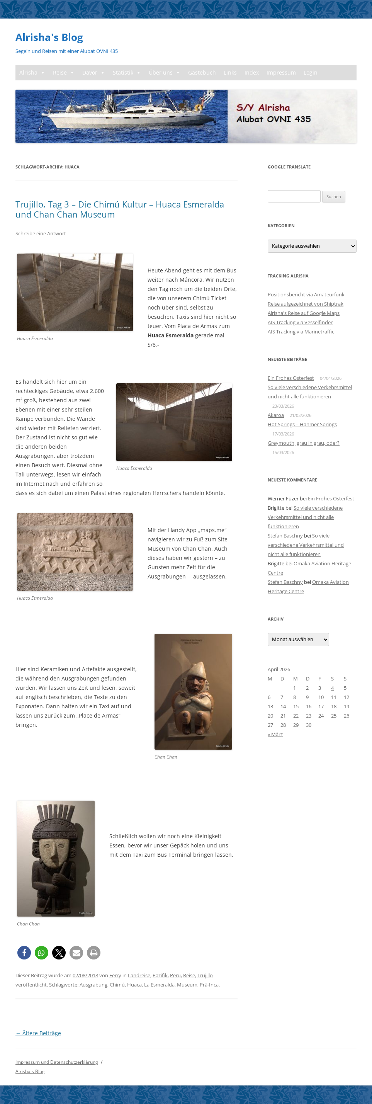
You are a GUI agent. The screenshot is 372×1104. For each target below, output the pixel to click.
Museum (187, 984)
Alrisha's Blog (49, 37)
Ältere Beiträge (38, 1033)
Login (311, 72)
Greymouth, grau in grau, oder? (304, 442)
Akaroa (276, 415)
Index (252, 72)
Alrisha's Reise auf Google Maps (304, 313)
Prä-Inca (209, 984)
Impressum (281, 72)
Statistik (127, 72)
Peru (175, 975)
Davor (93, 72)
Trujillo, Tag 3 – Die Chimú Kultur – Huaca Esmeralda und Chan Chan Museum (119, 209)
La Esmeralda (159, 984)
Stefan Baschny (285, 535)
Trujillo (205, 975)
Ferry (115, 975)
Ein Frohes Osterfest (291, 377)
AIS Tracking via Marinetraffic (301, 331)
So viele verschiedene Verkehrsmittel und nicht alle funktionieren (305, 517)
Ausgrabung (93, 984)
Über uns (164, 72)
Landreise (139, 975)
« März (275, 734)
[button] (24, 952)
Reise (64, 72)
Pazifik (160, 975)
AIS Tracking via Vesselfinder (300, 322)
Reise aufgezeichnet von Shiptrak (305, 303)
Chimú (117, 984)
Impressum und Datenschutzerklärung (56, 1062)
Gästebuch (202, 72)
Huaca (134, 984)
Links (230, 72)
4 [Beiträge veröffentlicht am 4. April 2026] (332, 687)
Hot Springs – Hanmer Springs (302, 424)
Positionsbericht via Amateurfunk (306, 294)
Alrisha (32, 72)
